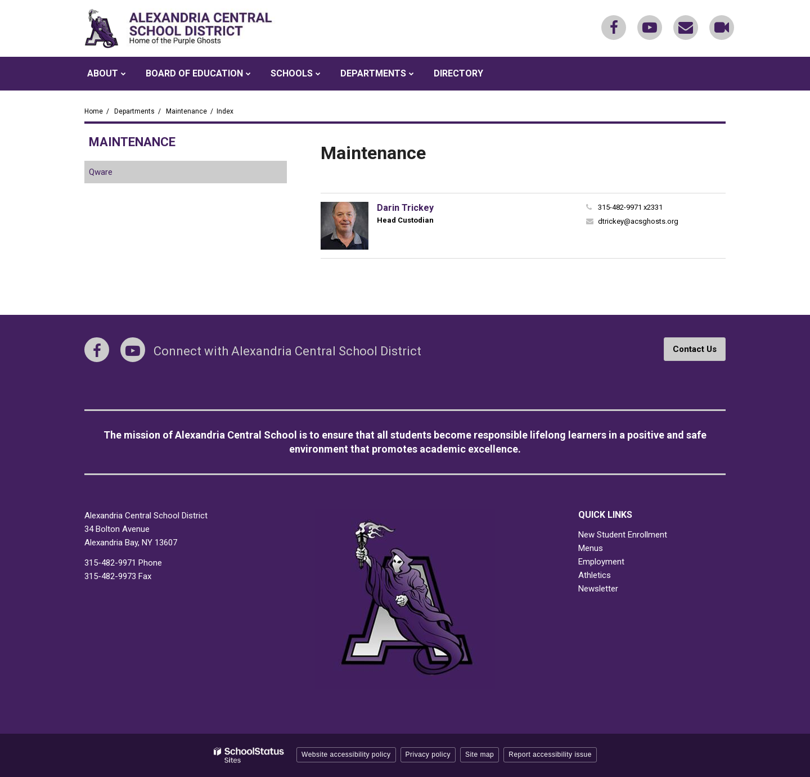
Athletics (594, 575)
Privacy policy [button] (428, 754)
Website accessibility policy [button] (346, 754)
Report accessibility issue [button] (550, 754)
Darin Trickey (405, 207)
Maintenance (186, 111)
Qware (116, 174)
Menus (590, 548)
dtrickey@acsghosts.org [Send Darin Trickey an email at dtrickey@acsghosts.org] (638, 221)
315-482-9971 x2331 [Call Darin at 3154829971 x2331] (630, 207)
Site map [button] (479, 754)
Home (93, 111)
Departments (134, 111)
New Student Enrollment (622, 535)
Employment (601, 562)
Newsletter (598, 589)
